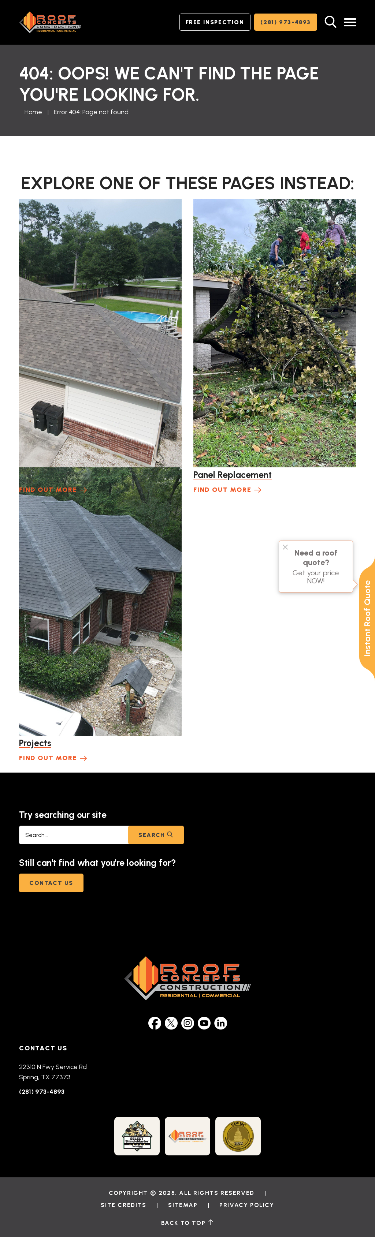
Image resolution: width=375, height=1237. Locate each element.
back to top (187, 1222)
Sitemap (182, 1205)
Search (156, 834)
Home (33, 112)
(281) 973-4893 (285, 22)
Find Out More (48, 490)
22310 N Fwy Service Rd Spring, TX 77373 (53, 1072)
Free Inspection (215, 22)
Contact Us (51, 882)
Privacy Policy (246, 1205)
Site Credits (123, 1205)
